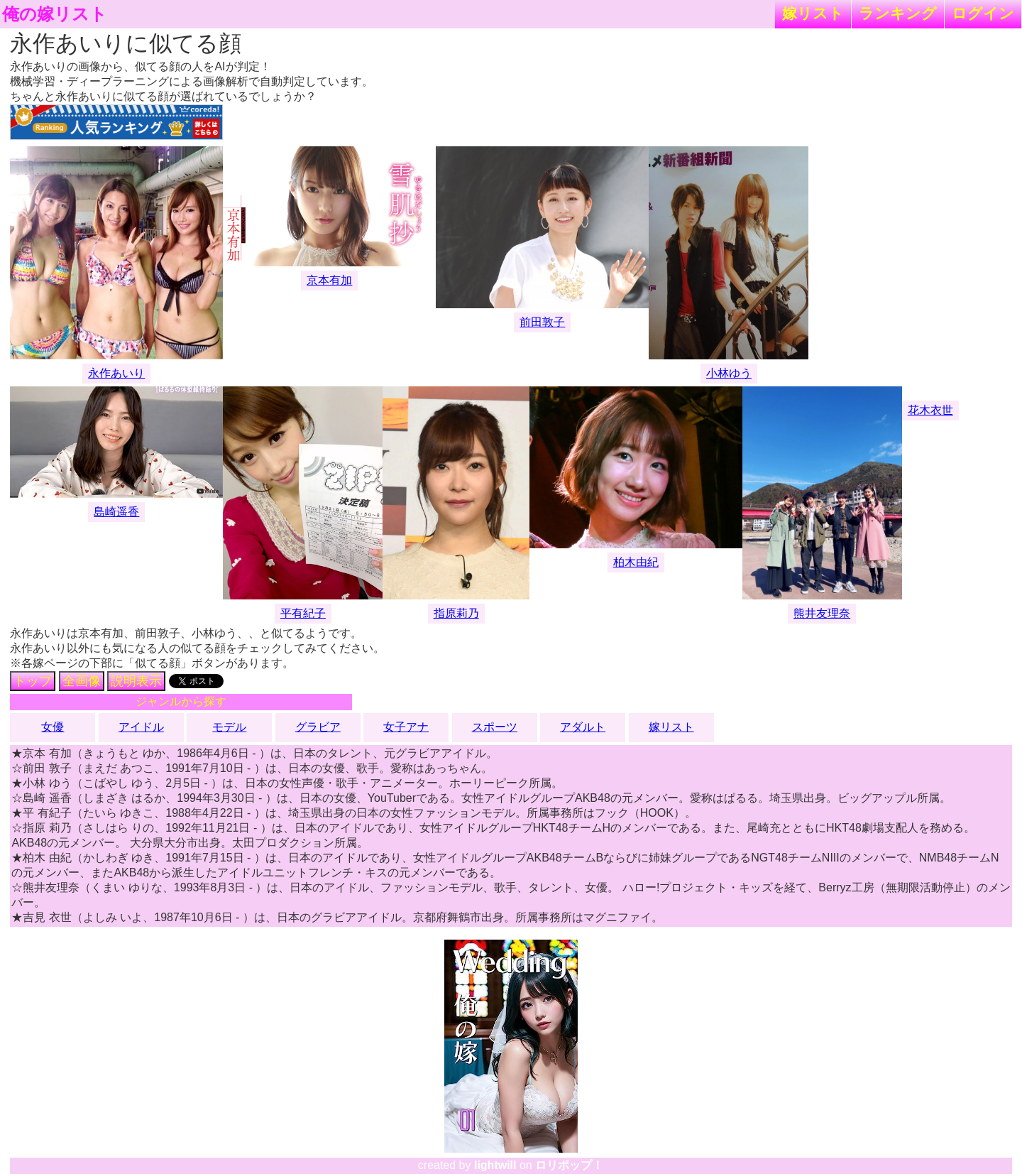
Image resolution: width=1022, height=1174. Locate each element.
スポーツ (494, 727)
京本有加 (329, 280)
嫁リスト (813, 13)
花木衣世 (930, 410)
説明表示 (136, 681)
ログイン (983, 13)
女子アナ (406, 727)
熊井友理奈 (821, 613)
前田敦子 (542, 322)
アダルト (582, 727)
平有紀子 (303, 613)
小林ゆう (729, 373)
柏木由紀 (636, 562)
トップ (32, 681)
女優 (52, 727)
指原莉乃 (456, 613)
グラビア (318, 727)
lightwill (495, 1165)
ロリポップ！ (569, 1165)
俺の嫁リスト (54, 14)
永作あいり (116, 373)
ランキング (898, 13)
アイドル (141, 727)
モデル (229, 727)
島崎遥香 (116, 512)
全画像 (81, 681)
